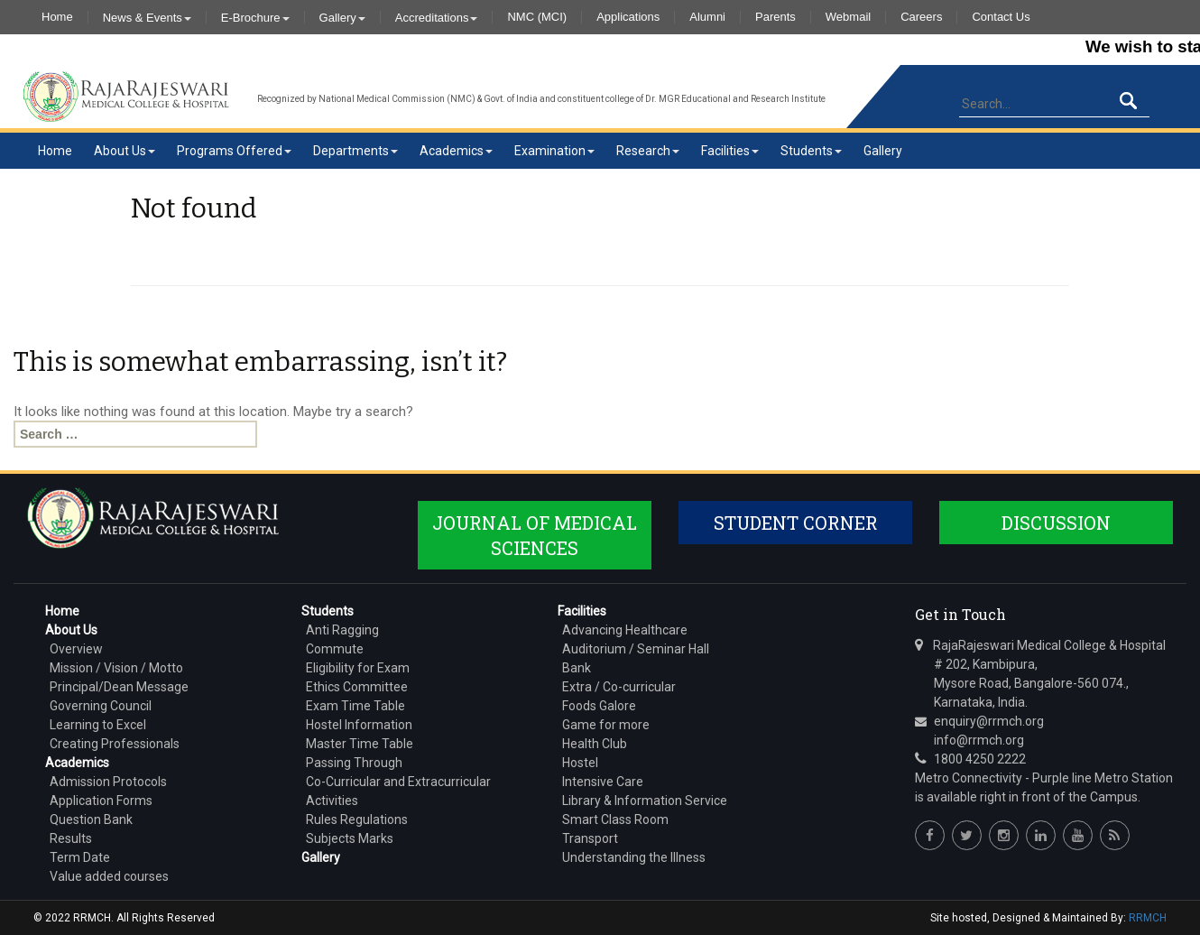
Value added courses (109, 876)
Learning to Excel (98, 724)
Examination (554, 150)
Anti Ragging (342, 630)
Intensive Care (602, 781)
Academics (456, 150)
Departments (355, 150)
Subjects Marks (349, 838)
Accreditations (436, 17)
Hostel (580, 762)
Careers (921, 17)
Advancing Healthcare (625, 630)
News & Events (147, 17)
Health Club (594, 743)
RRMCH (1148, 918)
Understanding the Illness (634, 857)
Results (71, 838)
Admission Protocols (108, 781)
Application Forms (101, 800)
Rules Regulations (357, 819)
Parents (775, 17)
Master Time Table (359, 743)
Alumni (707, 17)
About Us (124, 150)
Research (647, 150)
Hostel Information (359, 724)
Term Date (80, 857)
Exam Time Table (355, 706)
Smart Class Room (615, 819)
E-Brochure (255, 17)
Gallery (342, 17)
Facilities (730, 150)
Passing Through (354, 762)
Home (57, 17)
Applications (628, 17)
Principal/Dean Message (119, 687)
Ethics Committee (357, 687)
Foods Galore (599, 706)
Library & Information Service (644, 800)
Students (811, 150)
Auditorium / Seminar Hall (635, 649)
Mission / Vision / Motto (116, 668)
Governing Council (101, 706)
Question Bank (91, 819)
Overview (76, 649)
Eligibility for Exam (358, 668)
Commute (335, 649)
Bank (576, 668)
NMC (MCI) (537, 17)
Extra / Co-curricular (619, 687)
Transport (590, 838)
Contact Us (1000, 17)
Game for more (606, 724)
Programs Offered (234, 150)
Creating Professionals (115, 743)
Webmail (848, 17)
